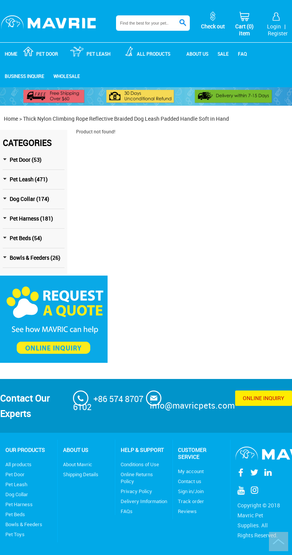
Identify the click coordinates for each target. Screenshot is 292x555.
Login (274, 26)
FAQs (127, 511)
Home (11, 54)
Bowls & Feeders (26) (35, 257)
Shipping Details (80, 474)
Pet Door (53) (25, 159)
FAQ (242, 54)
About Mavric (77, 464)
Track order (191, 501)
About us (197, 54)
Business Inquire (24, 76)
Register (278, 33)
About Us (75, 450)
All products (18, 464)
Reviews (187, 511)
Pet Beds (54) (26, 238)
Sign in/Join (191, 491)
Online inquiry (263, 398)
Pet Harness (19, 504)
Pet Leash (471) (29, 179)
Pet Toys (15, 534)
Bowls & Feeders (23, 524)
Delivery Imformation (144, 501)
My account (191, 471)
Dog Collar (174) (29, 199)
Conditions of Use (140, 464)
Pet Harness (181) (31, 218)
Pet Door (47, 54)
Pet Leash (98, 54)
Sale (223, 54)
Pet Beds (15, 514)
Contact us (189, 481)
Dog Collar (16, 494)
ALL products (153, 54)
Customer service (192, 453)
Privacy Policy (136, 491)
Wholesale (66, 76)
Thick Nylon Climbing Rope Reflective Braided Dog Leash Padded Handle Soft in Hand (126, 118)
